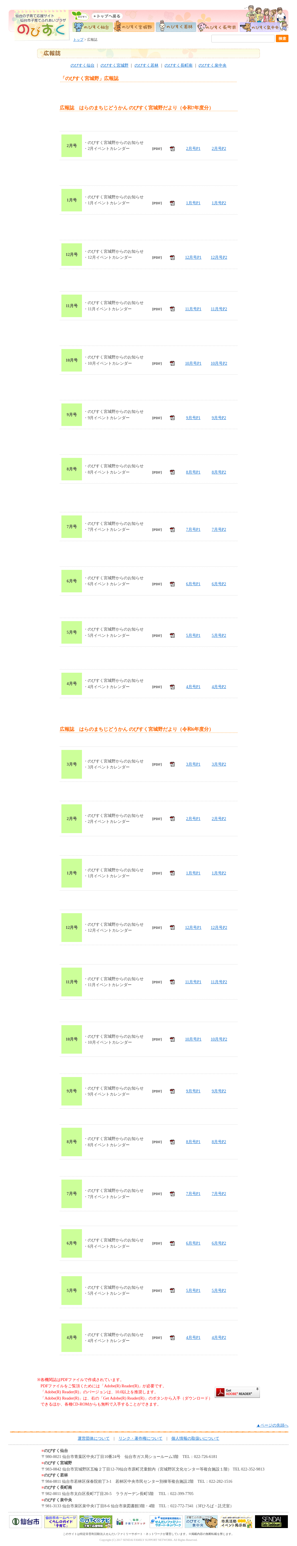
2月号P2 (219, 148)
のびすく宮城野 (115, 65)
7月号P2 (219, 529)
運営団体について (94, 1438)
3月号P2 (219, 764)
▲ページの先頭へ (272, 1425)
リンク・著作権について (140, 1438)
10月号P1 (193, 363)
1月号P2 (219, 203)
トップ (78, 40)
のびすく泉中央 (212, 65)
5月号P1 (193, 635)
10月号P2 (219, 363)
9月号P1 (193, 417)
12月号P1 (193, 257)
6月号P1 (193, 584)
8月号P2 (219, 472)
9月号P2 (219, 417)
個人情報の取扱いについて (195, 1438)
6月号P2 (219, 584)
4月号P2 (219, 686)
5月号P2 (219, 635)
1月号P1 (193, 203)
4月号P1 (193, 686)
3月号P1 (193, 764)
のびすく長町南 (178, 65)
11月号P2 (219, 309)
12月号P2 (219, 257)
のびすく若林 (146, 65)
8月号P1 (193, 472)
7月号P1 (193, 529)
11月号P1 (193, 309)
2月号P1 (193, 148)
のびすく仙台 (83, 65)
